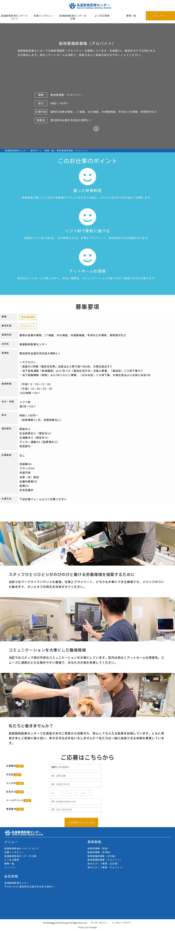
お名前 (13, 774)
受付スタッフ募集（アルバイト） (106, 867)
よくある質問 (102, 15)
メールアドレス (18, 800)
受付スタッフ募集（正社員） (104, 863)
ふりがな (15, 783)
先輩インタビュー (44, 15)
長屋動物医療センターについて (14, 17)
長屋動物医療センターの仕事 (73, 17)
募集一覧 (131, 15)
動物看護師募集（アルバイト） (105, 859)
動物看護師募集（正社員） (102, 856)
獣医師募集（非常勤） (100, 852)
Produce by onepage (87, 927)
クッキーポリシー (99, 922)
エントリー (160, 15)
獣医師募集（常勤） (99, 848)
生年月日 (15, 791)
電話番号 (15, 809)
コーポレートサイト (121, 922)
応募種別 (15, 766)
